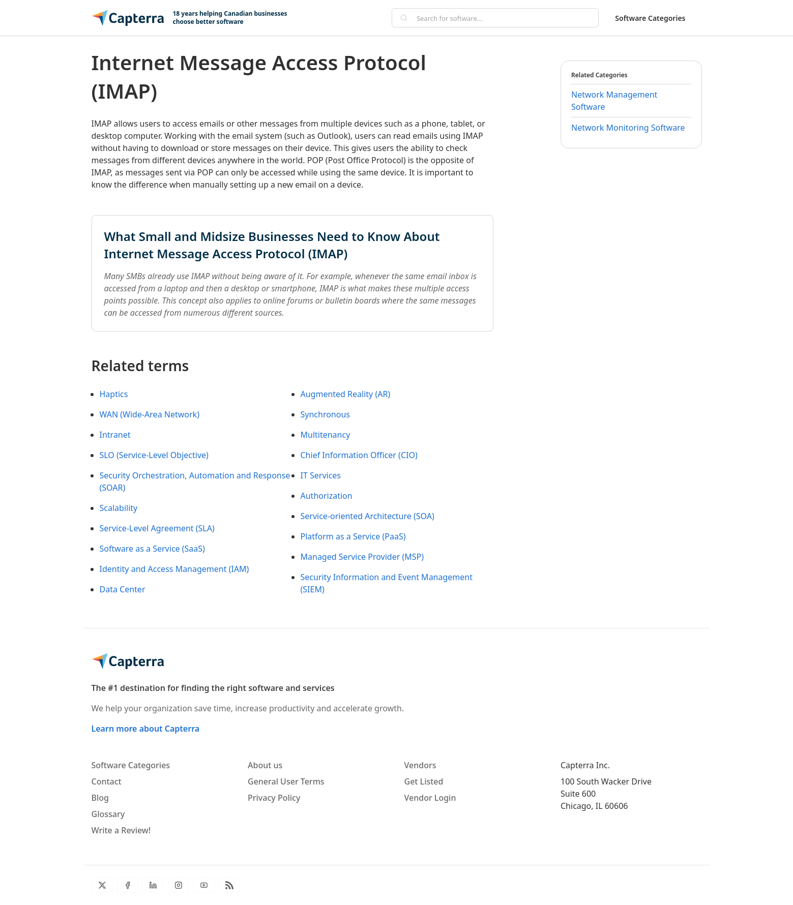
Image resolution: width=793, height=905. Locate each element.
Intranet (115, 434)
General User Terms (286, 781)
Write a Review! (121, 830)
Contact (107, 781)
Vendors (420, 765)
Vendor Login (430, 797)
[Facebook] (127, 885)
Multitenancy (325, 434)
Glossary (108, 814)
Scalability (119, 508)
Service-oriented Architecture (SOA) (367, 516)
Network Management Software (614, 100)
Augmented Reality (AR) (346, 394)
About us (265, 765)
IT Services (321, 475)
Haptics (114, 394)
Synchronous (325, 414)
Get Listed (424, 781)
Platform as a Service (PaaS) (353, 536)
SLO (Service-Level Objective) (154, 455)
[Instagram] (178, 885)
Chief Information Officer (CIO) (359, 455)
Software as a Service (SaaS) (152, 548)
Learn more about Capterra (146, 728)
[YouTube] (204, 885)
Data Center (122, 589)
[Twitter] (102, 885)
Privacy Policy (274, 797)
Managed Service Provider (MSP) (362, 556)
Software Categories (650, 18)
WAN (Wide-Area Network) (149, 414)
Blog (100, 797)
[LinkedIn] (153, 885)
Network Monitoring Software (628, 127)
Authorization (327, 495)
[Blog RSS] (229, 885)
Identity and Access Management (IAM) (174, 569)
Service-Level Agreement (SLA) (157, 528)
